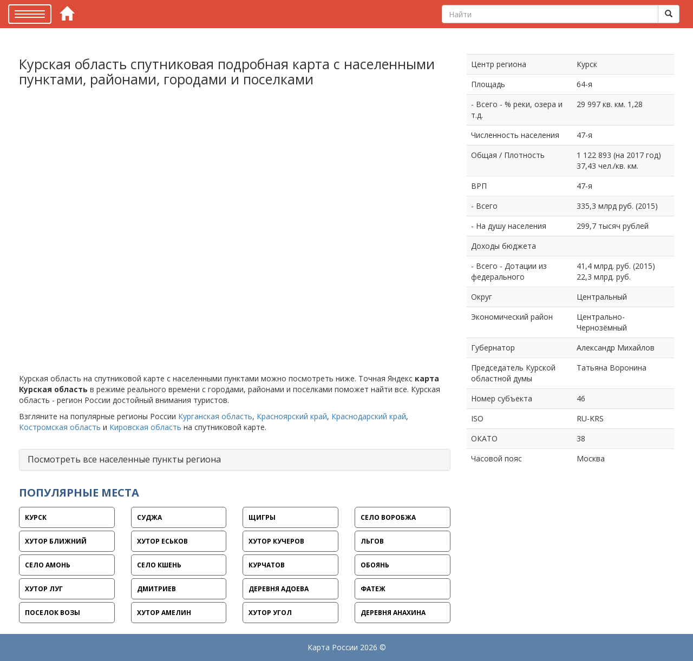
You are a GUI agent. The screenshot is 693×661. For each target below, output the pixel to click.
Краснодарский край (368, 416)
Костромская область (60, 427)
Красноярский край (292, 416)
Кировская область (145, 427)
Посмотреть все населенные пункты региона (124, 459)
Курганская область (215, 416)
